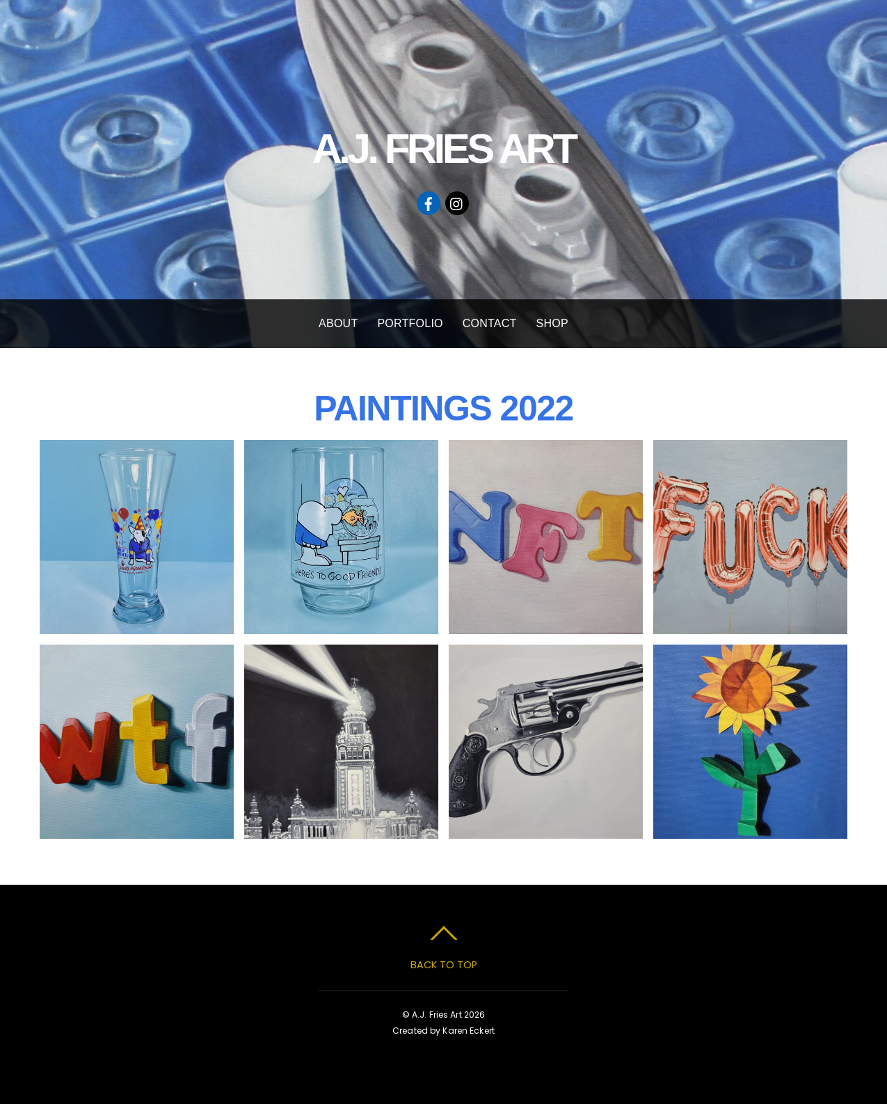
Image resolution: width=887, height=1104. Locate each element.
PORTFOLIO (409, 323)
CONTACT (490, 323)
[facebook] (428, 202)
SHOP (552, 323)
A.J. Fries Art (437, 1014)
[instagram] (457, 202)
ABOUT (338, 323)
